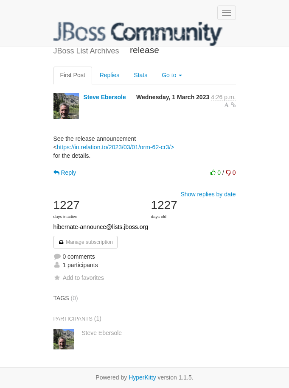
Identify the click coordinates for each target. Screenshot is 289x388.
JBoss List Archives (138, 34)
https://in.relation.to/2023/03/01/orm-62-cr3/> (115, 147)
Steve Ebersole (104, 97)
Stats (140, 75)
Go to (172, 75)
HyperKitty (142, 377)
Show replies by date (208, 194)
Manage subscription (85, 242)
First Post (72, 75)
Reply (64, 172)
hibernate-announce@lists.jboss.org (101, 226)
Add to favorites (78, 277)
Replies (110, 75)
